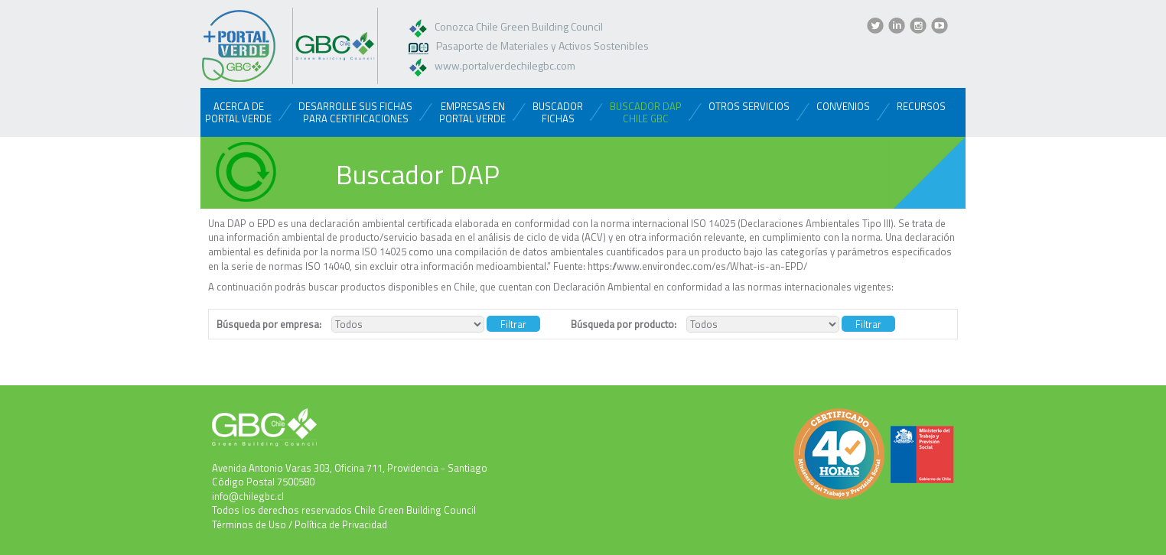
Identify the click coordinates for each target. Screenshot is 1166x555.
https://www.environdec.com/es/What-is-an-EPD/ (697, 266)
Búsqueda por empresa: (269, 324)
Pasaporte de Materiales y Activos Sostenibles (542, 45)
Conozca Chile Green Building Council (519, 26)
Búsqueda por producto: (623, 324)
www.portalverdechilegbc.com (505, 65)
